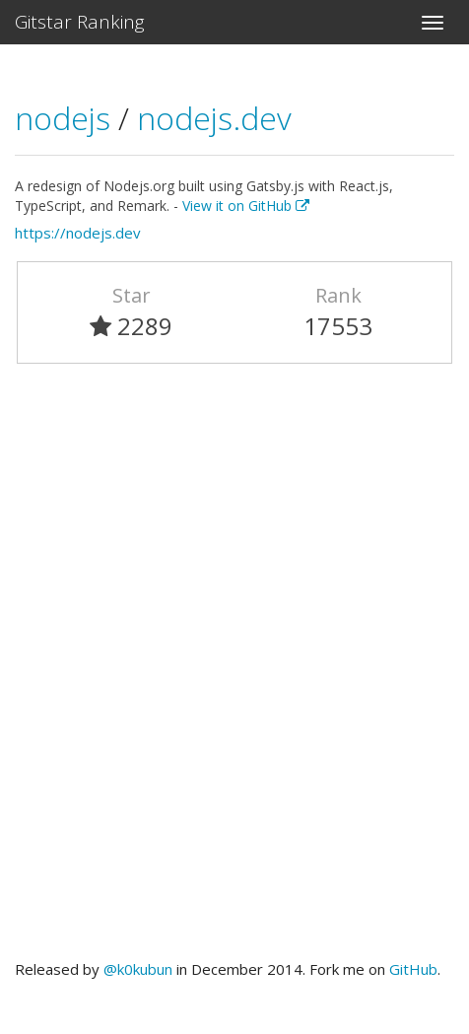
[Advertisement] (234, 670)
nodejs (66, 118)
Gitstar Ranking (80, 21)
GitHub (413, 969)
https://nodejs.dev (78, 232)
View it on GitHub (245, 205)
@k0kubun (137, 969)
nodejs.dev (214, 118)
